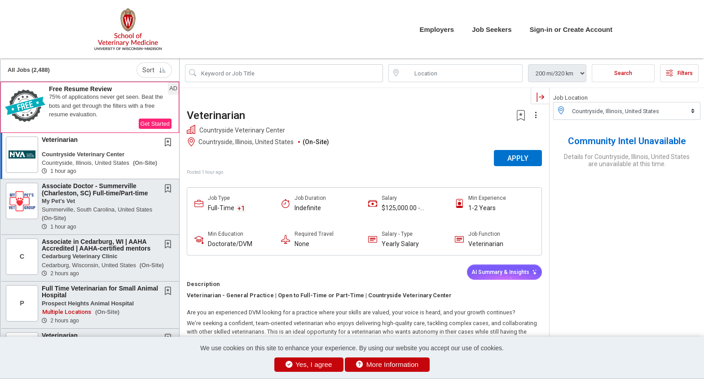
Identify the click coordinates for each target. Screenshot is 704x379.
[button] (89, 107)
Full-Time (221, 208)
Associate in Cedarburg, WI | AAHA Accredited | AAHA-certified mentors (96, 245)
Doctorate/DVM (230, 243)
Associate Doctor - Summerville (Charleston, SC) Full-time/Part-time (95, 189)
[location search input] (462, 73)
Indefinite (308, 208)
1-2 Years (482, 208)
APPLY (517, 158)
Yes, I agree (309, 364)
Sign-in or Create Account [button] (571, 29)
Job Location (570, 97)
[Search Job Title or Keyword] (290, 73)
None (302, 243)
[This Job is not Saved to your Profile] (170, 143)
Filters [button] (679, 73)
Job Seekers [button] (491, 29)
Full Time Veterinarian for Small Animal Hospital (100, 292)
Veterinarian (60, 139)
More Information (387, 364)
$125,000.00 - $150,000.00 (401, 208)
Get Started (155, 123)
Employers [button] (436, 29)
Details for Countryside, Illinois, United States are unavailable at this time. (627, 160)
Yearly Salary (400, 243)
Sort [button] (154, 70)
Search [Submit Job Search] (623, 73)
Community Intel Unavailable (627, 141)
